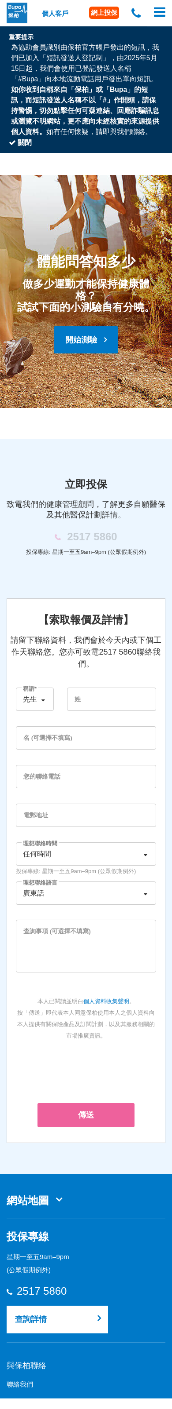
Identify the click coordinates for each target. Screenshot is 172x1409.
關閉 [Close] (20, 142)
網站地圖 (28, 1200)
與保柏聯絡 (26, 1365)
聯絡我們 (20, 1384)
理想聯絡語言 (40, 882)
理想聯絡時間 (40, 843)
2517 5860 (41, 1291)
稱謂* (30, 688)
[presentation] (86, 1069)
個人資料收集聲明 (106, 1001)
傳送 (86, 1114)
